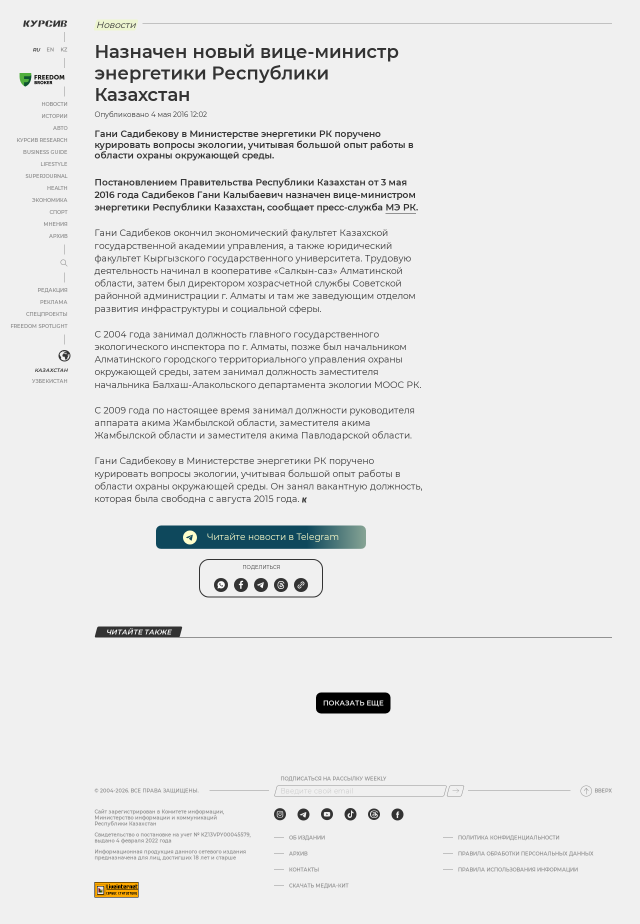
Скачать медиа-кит (318, 886)
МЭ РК (401, 207)
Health (57, 188)
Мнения (56, 224)
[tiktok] (350, 814)
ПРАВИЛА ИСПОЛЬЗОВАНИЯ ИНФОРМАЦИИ (518, 870)
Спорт (59, 212)
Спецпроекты (47, 314)
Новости (55, 104)
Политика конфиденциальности (509, 838)
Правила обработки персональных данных (526, 854)
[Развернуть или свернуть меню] (64, 264)
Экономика (50, 200)
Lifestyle (54, 164)
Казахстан (51, 370)
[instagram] (280, 814)
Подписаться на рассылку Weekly (333, 779)
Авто (60, 128)
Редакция (53, 290)
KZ (64, 50)
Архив (58, 236)
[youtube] (327, 814)
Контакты (304, 870)
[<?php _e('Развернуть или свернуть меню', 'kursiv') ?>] (64, 356)
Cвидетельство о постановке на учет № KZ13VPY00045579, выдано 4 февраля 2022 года (172, 838)
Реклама (54, 302)
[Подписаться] (455, 791)
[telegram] (304, 814)
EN (50, 50)
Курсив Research (42, 140)
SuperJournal (47, 176)
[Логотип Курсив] (45, 23)
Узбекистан (50, 381)
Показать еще (353, 703)
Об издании (307, 838)
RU (36, 50)
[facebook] (398, 814)
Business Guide (45, 152)
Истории (55, 116)
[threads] (374, 814)
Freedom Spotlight (39, 326)
